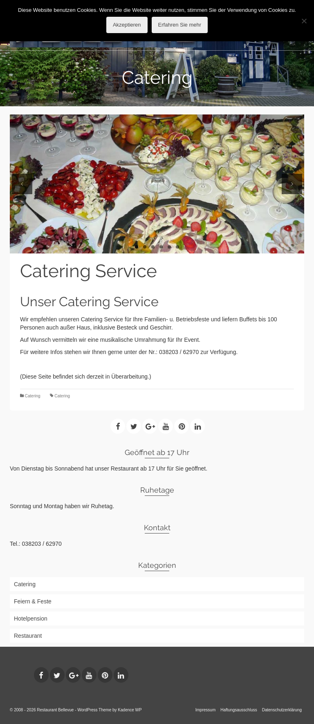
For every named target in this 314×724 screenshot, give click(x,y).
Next (292, 184)
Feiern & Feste (33, 601)
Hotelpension (30, 618)
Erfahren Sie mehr (180, 25)
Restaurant (28, 635)
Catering (32, 396)
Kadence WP (129, 710)
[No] (304, 21)
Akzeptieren (127, 25)
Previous (22, 184)
